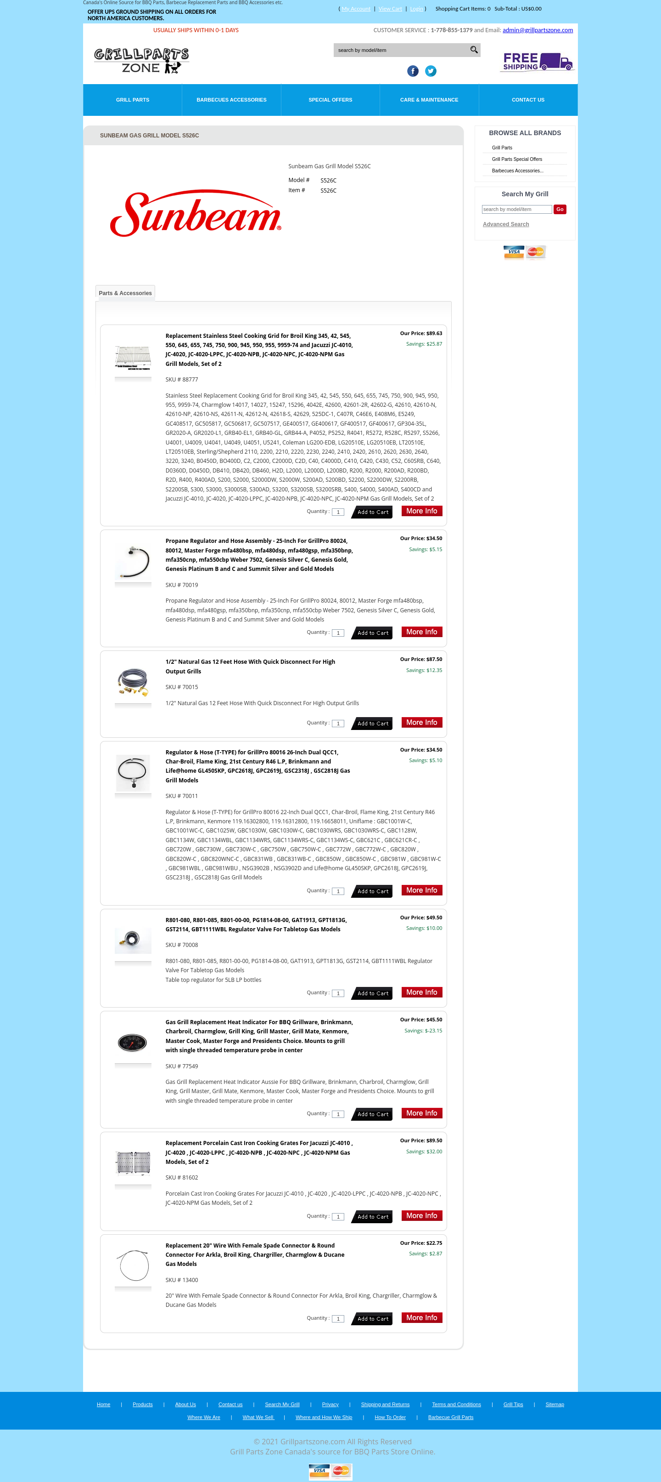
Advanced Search (506, 224)
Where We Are (203, 1417)
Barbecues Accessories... (517, 170)
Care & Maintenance (429, 100)
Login (416, 8)
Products (142, 1404)
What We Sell (259, 1417)
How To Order (390, 1417)
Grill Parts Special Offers (517, 159)
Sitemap (555, 1404)
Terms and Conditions (456, 1404)
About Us (185, 1404)
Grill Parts (132, 100)
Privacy (330, 1404)
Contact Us (528, 100)
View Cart (390, 8)
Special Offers (330, 100)
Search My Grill (282, 1404)
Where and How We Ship (324, 1417)
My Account (356, 8)
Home (103, 1404)
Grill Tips (513, 1404)
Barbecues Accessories (231, 100)
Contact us (230, 1404)
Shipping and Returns (385, 1404)
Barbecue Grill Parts (450, 1417)
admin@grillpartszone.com (538, 30)
